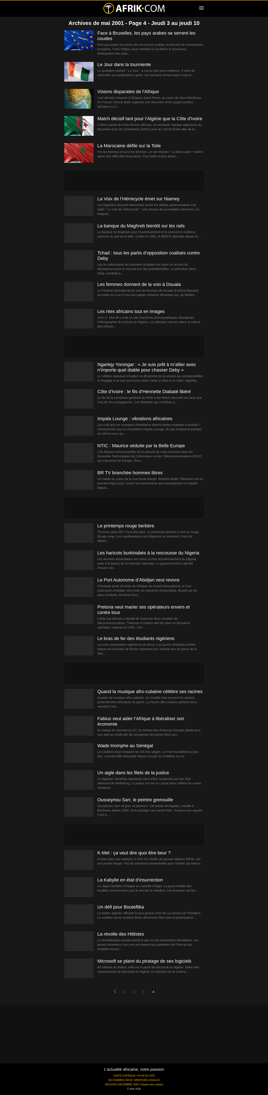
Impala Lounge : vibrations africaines (134, 418)
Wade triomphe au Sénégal (125, 745)
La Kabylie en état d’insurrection (130, 880)
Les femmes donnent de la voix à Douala (139, 284)
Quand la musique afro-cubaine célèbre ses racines (150, 691)
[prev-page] (115, 992)
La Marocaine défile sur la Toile (129, 145)
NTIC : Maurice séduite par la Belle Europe (141, 445)
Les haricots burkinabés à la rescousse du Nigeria (148, 552)
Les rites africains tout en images (131, 311)
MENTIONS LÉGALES (147, 1080)
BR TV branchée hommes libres (129, 472)
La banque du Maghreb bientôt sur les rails (141, 225)
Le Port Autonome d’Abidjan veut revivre (138, 580)
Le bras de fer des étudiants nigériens (135, 638)
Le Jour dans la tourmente (124, 64)
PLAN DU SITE (146, 1075)
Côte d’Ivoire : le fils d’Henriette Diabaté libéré (144, 391)
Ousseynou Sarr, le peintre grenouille (135, 799)
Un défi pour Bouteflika (120, 907)
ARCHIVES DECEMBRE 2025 (121, 1084)
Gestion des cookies (152, 1084)
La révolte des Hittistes (120, 934)
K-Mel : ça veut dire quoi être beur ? (134, 852)
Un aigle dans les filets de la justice (133, 772)
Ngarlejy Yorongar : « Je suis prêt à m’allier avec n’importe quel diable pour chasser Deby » (146, 367)
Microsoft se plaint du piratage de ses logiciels (144, 961)
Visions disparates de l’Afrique (128, 91)
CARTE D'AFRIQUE (124, 1075)
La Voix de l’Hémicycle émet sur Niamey (138, 198)
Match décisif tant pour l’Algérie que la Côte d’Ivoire (149, 118)
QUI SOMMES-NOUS (120, 1080)
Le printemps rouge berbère (125, 525)
